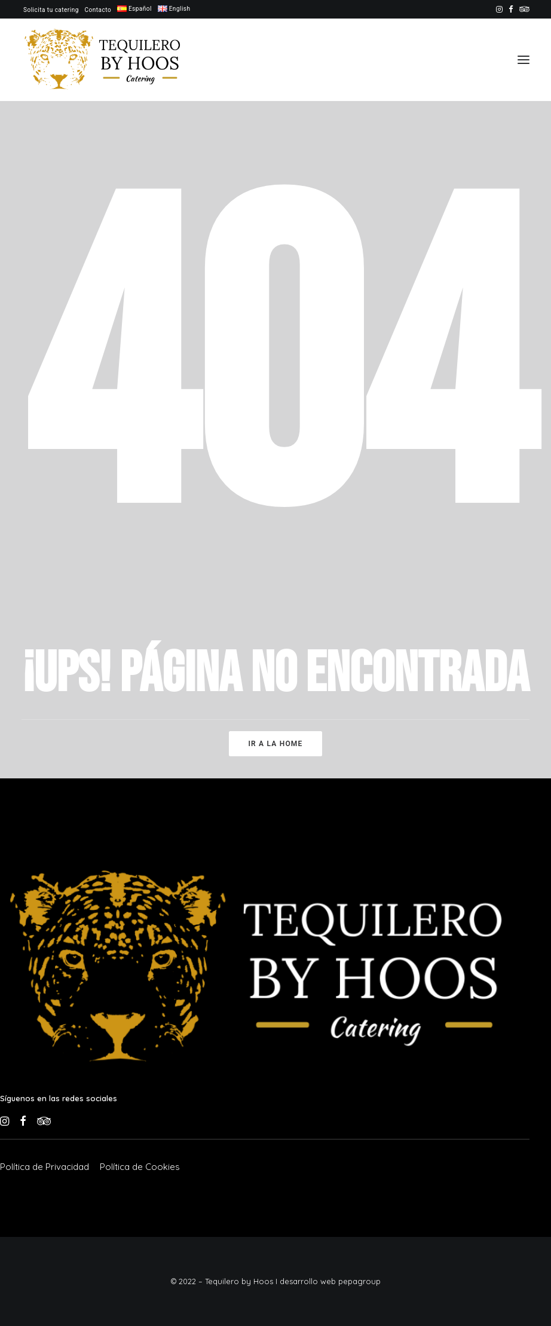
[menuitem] (51, 10)
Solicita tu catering (51, 10)
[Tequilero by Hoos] (105, 60)
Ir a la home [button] (275, 744)
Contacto (98, 10)
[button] (499, 9)
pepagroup (359, 1281)
